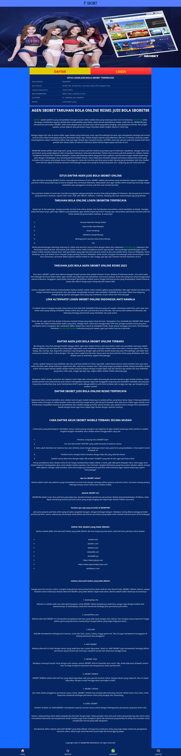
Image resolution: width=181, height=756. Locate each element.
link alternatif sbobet (67, 328)
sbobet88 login (130, 247)
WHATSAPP (113, 752)
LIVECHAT (158, 752)
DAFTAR (60, 71)
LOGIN (121, 71)
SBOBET (37, 120)
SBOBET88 (138, 120)
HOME (22, 752)
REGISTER (67, 752)
